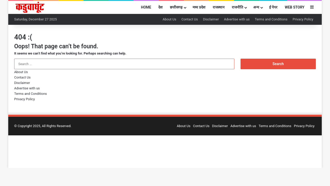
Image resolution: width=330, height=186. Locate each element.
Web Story (294, 7)
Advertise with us (237, 19)
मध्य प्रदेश (199, 7)
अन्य (256, 7)
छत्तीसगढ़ (176, 7)
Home (146, 7)
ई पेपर (273, 7)
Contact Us (190, 19)
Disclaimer (211, 19)
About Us (169, 19)
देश (160, 7)
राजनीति (237, 7)
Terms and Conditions (271, 19)
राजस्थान (219, 7)
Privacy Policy (303, 19)
